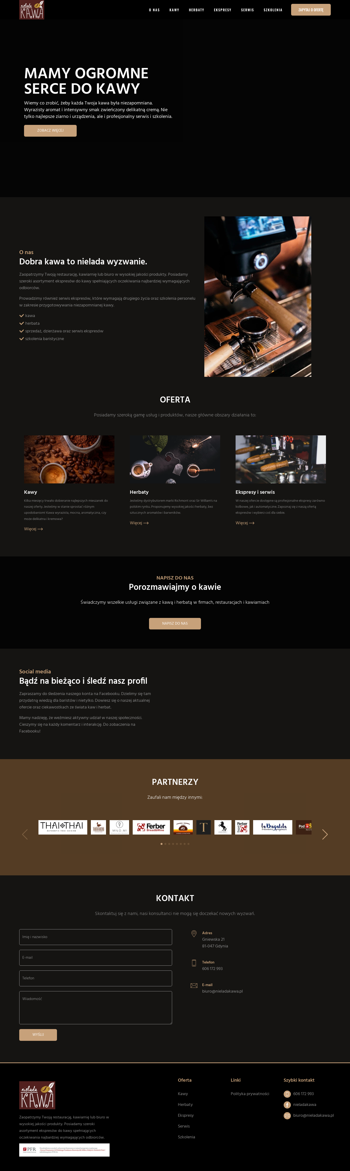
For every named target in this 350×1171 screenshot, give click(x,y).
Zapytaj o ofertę (311, 9)
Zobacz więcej (50, 131)
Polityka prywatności (250, 1094)
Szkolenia (273, 9)
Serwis (247, 9)
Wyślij (38, 1035)
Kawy (174, 9)
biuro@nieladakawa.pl (222, 991)
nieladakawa (304, 1104)
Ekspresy (222, 9)
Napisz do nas (175, 624)
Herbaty (196, 9)
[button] (325, 834)
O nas (154, 9)
